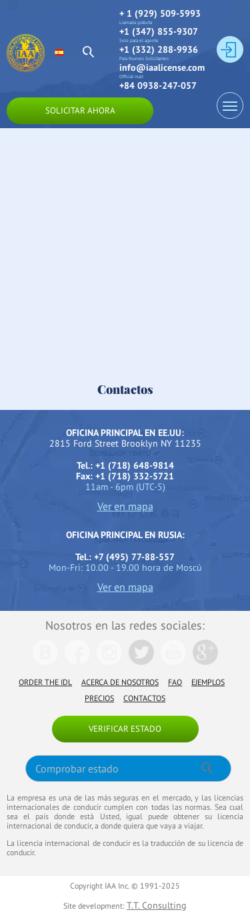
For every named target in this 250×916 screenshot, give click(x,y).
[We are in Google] (205, 662)
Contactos (144, 698)
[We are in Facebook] (77, 662)
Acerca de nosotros (120, 682)
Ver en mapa (125, 506)
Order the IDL (45, 682)
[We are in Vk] (45, 662)
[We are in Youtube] (173, 662)
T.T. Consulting (157, 905)
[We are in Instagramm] (109, 662)
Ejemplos (208, 682)
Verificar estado (125, 728)
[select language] (65, 52)
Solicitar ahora (80, 110)
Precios (99, 698)
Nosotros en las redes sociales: (125, 625)
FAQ (175, 682)
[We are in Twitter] (141, 662)
